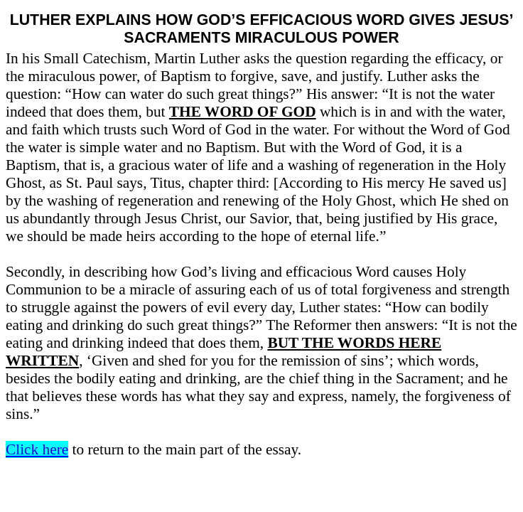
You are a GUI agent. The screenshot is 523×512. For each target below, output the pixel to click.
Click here (37, 449)
